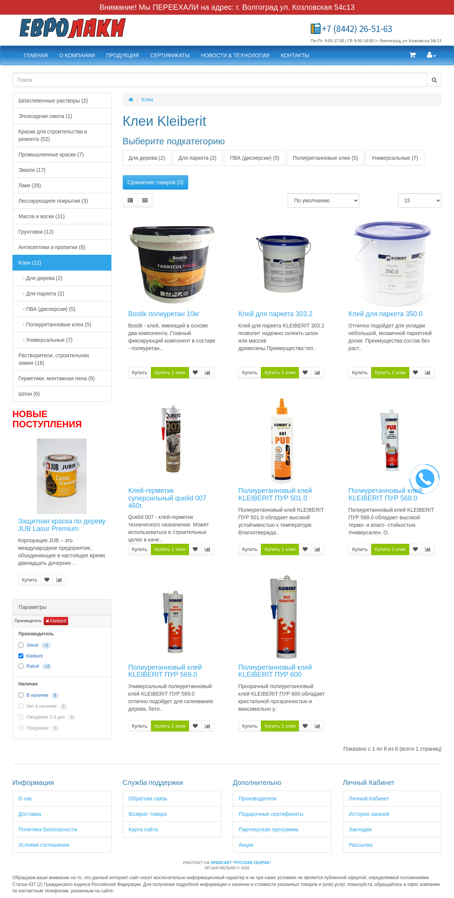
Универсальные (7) (395, 158)
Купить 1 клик (170, 372)
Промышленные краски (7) (51, 154)
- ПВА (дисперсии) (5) (47, 309)
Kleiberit (56, 621)
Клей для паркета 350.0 (385, 314)
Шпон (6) (29, 394)
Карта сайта (143, 829)
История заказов (369, 814)
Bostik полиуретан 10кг (164, 314)
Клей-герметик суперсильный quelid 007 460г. (167, 498)
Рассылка (361, 845)
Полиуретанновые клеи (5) (325, 158)
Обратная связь (148, 799)
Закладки (360, 829)
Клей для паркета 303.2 (275, 314)
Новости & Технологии (235, 55)
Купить (29, 580)
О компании (77, 55)
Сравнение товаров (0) (156, 182)
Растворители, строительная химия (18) (53, 359)
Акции (246, 845)
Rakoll (32, 666)
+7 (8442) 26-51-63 (357, 29)
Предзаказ (38, 728)
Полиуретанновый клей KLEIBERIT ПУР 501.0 (275, 494)
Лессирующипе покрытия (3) (53, 201)
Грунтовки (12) (35, 232)
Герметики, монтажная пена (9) (56, 378)
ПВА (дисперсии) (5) (254, 158)
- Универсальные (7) (45, 340)
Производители (257, 799)
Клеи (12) (29, 263)
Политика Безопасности (47, 829)
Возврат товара (148, 814)
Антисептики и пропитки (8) (51, 247)
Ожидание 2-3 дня (46, 717)
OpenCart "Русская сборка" (240, 863)
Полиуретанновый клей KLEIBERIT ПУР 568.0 (385, 494)
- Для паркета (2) (41, 294)
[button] (412, 55)
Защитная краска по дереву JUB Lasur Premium (61, 524)
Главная (36, 55)
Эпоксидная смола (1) (45, 116)
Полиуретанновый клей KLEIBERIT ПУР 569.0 (165, 671)
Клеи (147, 99)
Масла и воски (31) (41, 216)
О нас (25, 799)
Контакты (295, 55)
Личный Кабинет (369, 799)
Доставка (29, 814)
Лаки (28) (29, 185)
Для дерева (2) (147, 158)
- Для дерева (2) (40, 278)
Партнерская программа (269, 829)
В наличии (37, 695)
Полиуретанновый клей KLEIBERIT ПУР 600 (275, 671)
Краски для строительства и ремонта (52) (52, 135)
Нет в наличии (42, 707)
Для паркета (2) (197, 158)
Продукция (122, 55)
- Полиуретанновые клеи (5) (54, 324)
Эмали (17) (32, 170)
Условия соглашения (44, 845)
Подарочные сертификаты (271, 814)
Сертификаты (170, 55)
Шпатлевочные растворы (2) (53, 101)
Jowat (32, 645)
